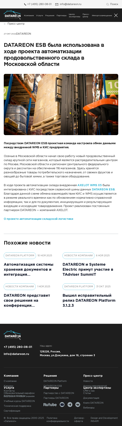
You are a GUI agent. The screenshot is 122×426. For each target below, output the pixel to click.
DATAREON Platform (55, 381)
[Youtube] (62, 404)
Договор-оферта (79, 419)
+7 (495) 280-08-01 (37, 4)
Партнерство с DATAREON (58, 393)
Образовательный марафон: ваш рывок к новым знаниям (19, 394)
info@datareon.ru (68, 4)
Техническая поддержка (17, 406)
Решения (49, 15)
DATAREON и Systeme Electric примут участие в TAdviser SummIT (88, 269)
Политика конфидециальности (58, 419)
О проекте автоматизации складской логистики (38, 219)
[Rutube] (50, 404)
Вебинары (88, 408)
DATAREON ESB (103, 189)
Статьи (87, 393)
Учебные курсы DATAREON (19, 401)
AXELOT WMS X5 (89, 185)
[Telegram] (69, 404)
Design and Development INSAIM (104, 419)
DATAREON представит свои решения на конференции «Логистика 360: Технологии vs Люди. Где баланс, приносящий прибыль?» (29, 301)
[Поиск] (112, 4)
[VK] (77, 404)
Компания (29, 15)
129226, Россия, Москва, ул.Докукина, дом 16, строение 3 (67, 354)
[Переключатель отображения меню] (116, 15)
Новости (88, 381)
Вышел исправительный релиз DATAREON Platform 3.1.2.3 (89, 300)
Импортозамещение (102, 15)
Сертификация (12, 411)
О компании (10, 381)
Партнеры (61, 15)
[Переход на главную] (12, 14)
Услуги (39, 15)
